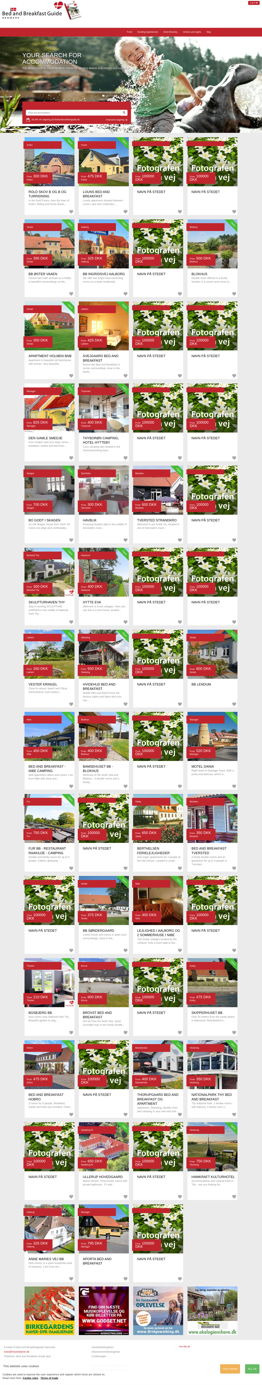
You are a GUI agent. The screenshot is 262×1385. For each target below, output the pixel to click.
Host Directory (171, 32)
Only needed (230, 1368)
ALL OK (252, 1368)
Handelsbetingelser (103, 1347)
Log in (254, 3)
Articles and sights (192, 32)
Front (129, 32)
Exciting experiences (148, 32)
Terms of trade (49, 1378)
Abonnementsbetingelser (106, 1351)
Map (209, 32)
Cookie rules (30, 1378)
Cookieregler (99, 1356)
